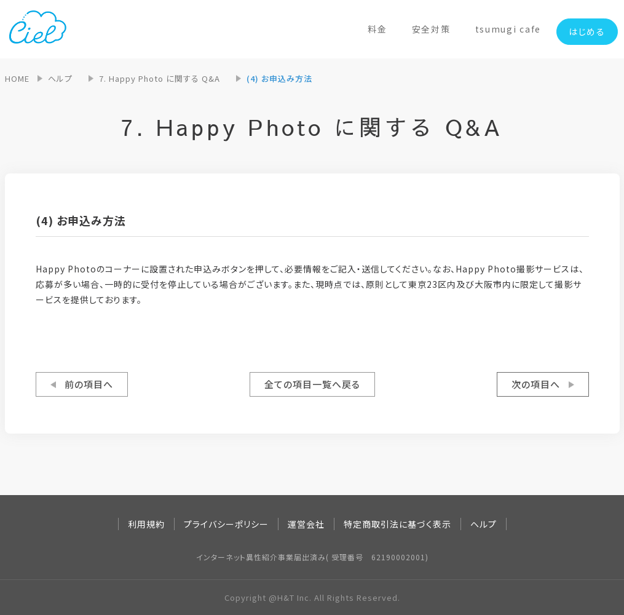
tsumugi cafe (508, 29)
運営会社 (306, 524)
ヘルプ (60, 78)
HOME (17, 78)
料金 (377, 29)
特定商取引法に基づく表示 (397, 524)
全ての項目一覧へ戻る (312, 384)
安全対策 (431, 29)
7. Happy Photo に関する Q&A (159, 78)
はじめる (587, 31)
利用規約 (146, 524)
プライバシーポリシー (226, 524)
